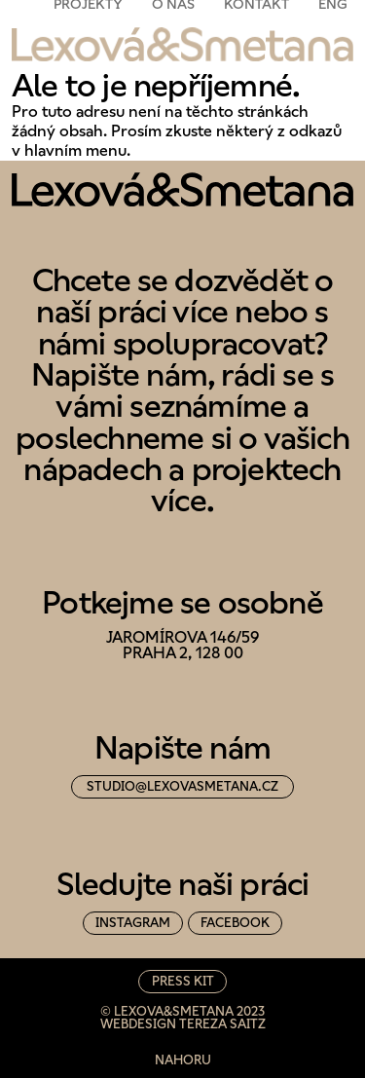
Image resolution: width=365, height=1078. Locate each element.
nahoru (183, 1060)
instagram (132, 922)
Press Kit (183, 981)
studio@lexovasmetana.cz (182, 786)
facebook (235, 922)
